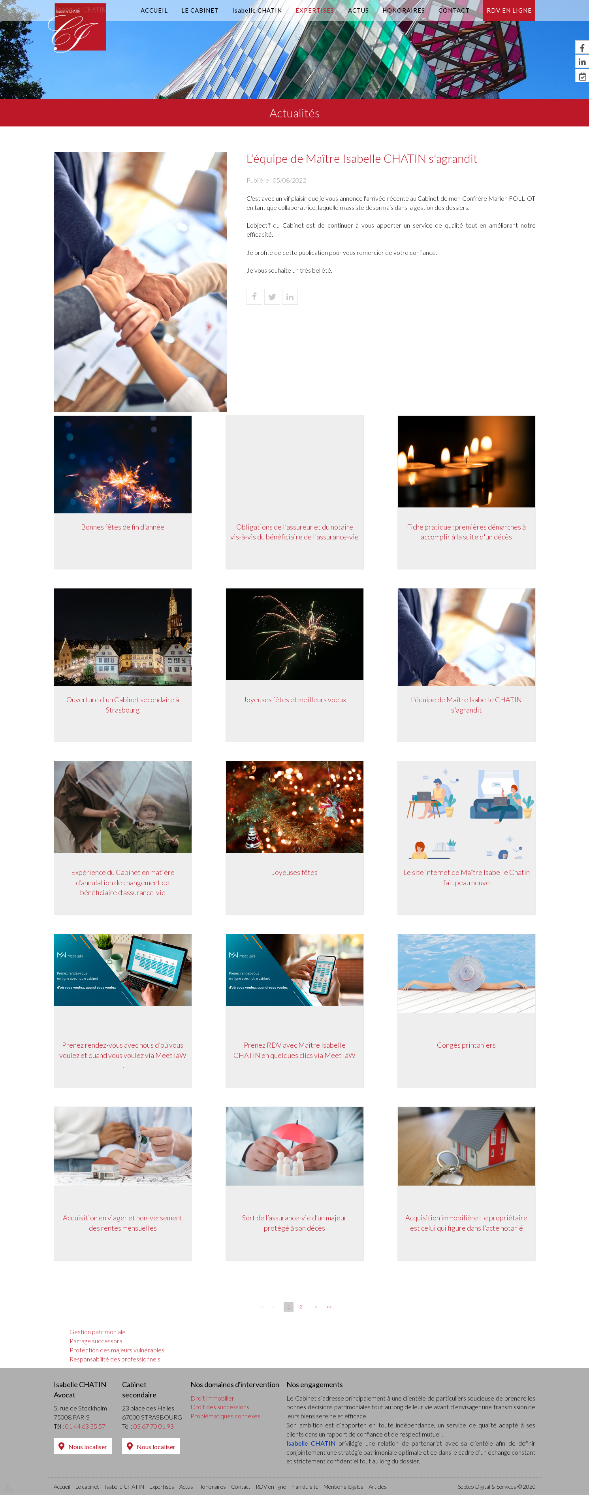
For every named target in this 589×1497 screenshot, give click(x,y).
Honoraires (403, 10)
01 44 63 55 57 (85, 1427)
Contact (454, 10)
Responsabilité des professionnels (115, 1361)
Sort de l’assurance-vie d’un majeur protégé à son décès (294, 1223)
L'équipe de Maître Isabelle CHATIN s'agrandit (466, 704)
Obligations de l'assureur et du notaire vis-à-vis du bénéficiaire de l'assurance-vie (294, 531)
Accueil (154, 10)
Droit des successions (219, 1408)
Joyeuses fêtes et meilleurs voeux (294, 699)
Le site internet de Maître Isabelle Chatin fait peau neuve (466, 877)
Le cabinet (200, 10)
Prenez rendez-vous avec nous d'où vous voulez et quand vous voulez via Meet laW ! (122, 1055)
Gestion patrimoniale (98, 1333)
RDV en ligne (509, 10)
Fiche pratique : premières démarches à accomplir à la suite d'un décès (466, 531)
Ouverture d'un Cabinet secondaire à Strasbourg (122, 704)
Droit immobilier (212, 1399)
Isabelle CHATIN (257, 10)
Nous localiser (87, 1448)
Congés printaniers (466, 1045)
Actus (358, 10)
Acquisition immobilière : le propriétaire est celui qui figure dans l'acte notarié (466, 1223)
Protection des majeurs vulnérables (117, 1352)
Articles (378, 1488)
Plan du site (304, 1488)
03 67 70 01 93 (154, 1427)
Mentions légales (343, 1488)
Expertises (314, 10)
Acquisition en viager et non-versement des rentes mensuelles (123, 1223)
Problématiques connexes (225, 1418)
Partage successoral (97, 1342)
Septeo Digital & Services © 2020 (497, 1488)
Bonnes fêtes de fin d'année (122, 526)
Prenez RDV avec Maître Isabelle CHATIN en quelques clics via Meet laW (294, 1050)
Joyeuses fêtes (295, 872)
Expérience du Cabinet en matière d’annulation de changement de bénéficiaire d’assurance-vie (123, 882)
